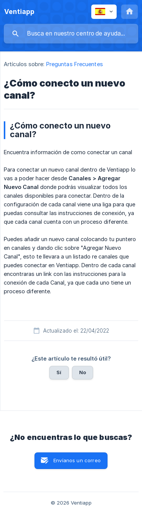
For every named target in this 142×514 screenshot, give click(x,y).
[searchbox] (71, 33)
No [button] (82, 372)
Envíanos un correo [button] (77, 460)
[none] (19, 12)
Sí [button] (58, 372)
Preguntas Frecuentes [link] (74, 64)
